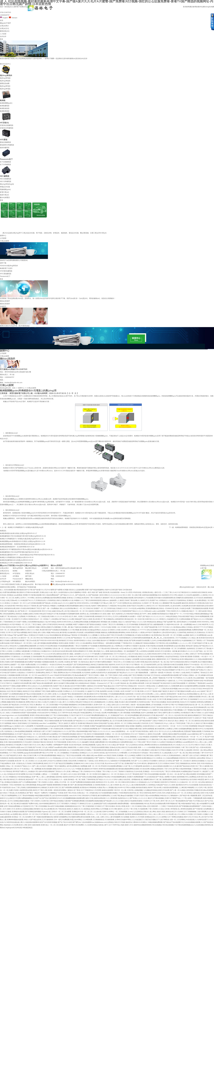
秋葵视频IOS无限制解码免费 (69, 614)
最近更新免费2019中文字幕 (109, 638)
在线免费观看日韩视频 (92, 632)
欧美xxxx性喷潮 (97, 696)
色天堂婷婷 (86, 672)
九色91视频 (96, 640)
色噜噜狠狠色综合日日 (72, 806)
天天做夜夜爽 (142, 809)
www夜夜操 (18, 595)
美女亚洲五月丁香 (99, 619)
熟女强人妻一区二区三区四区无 (200, 705)
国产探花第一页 (122, 745)
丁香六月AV (168, 769)
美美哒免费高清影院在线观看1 (10, 654)
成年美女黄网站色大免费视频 (77, 766)
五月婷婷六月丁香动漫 (203, 648)
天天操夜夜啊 (38, 726)
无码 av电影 (166, 793)
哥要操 (98, 771)
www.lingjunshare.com (9, 715)
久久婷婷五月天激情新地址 (176, 600)
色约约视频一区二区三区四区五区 (89, 774)
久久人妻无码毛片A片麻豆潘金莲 (45, 737)
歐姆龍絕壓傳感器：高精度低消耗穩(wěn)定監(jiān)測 (193, 527)
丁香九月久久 (190, 723)
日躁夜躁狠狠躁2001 (33, 787)
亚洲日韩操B (22, 723)
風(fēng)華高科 (6, 75)
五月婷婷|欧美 (29, 739)
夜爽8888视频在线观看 (15, 819)
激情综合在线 (199, 721)
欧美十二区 (130, 806)
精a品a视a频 (79, 675)
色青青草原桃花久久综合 (82, 640)
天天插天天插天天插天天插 (129, 627)
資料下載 (3, 263)
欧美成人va (8, 814)
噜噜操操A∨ (175, 795)
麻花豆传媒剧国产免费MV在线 (27, 803)
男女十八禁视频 (108, 787)
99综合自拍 (55, 632)
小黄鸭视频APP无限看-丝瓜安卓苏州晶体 (67, 745)
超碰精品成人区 (145, 680)
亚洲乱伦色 (44, 592)
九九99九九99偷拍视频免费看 (160, 640)
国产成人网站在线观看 (188, 774)
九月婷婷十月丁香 (148, 603)
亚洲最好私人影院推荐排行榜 (116, 619)
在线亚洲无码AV (148, 726)
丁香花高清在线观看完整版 (99, 747)
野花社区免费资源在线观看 (48, 750)
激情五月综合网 (143, 656)
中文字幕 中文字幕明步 (174, 678)
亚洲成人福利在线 (193, 793)
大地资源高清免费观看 (89, 729)
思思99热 (58, 777)
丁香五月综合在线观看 (73, 755)
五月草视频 (104, 809)
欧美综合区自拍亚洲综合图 (62, 651)
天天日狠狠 (126, 662)
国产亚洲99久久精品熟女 (16, 672)
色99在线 (18, 827)
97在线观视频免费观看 (66, 646)
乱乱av (104, 630)
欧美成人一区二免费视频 (32, 769)
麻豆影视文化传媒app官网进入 (90, 630)
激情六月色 (89, 798)
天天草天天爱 (161, 699)
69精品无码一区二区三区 (79, 611)
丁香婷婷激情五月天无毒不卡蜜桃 (14, 622)
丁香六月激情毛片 (95, 598)
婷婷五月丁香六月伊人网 (135, 750)
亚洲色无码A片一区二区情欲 (38, 619)
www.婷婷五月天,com (45, 675)
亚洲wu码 (13, 600)
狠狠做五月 (45, 787)
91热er (4, 793)
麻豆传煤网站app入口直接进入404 (12, 726)
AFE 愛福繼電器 (5, 274)
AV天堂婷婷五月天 (26, 806)
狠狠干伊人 (91, 670)
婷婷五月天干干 (49, 763)
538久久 (169, 654)
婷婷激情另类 (47, 686)
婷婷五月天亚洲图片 (151, 761)
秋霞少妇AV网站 (76, 819)
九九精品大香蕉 (136, 648)
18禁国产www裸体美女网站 (57, 747)
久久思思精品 (85, 809)
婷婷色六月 (207, 595)
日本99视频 (94, 603)
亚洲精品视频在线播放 (21, 801)
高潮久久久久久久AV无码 (59, 616)
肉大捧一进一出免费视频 (182, 624)
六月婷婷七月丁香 (148, 801)
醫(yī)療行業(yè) (30, 568)
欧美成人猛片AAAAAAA (108, 753)
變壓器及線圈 (4, 83)
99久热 (146, 803)
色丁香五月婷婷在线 (144, 793)
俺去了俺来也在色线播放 (79, 627)
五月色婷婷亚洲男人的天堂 (153, 664)
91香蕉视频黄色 (88, 758)
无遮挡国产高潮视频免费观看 (74, 801)
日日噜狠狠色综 (98, 819)
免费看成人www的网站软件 (184, 742)
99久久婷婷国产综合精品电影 (62, 678)
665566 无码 (195, 763)
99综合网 (136, 723)
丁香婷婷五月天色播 (199, 769)
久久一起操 (63, 779)
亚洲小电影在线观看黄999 (13, 742)
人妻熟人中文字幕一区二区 (63, 782)
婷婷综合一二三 (93, 648)
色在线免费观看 (23, 715)
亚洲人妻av (88, 688)
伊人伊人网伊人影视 (49, 694)
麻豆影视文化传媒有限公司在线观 (72, 632)
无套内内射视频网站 (157, 656)
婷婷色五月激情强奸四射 (99, 664)
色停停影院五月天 (127, 734)
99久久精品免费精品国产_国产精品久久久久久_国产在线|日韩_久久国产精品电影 (70, 595)
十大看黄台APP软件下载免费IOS (149, 632)
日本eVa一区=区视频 (16, 739)
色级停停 (112, 664)
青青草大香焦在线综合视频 (39, 715)
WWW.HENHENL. (83, 603)
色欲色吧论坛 (176, 640)
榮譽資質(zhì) (4, 31)
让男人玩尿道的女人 (7, 731)
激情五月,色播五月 (73, 809)
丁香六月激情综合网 (56, 729)
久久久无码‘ (198, 787)
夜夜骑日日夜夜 (61, 761)
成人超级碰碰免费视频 (183, 630)
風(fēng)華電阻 (5, 89)
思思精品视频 (28, 809)
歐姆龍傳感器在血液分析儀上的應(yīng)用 (14, 533)
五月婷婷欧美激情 (99, 785)
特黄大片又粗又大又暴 (202, 745)
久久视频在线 (183, 611)
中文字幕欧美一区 (136, 664)
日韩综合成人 (123, 656)
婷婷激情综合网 (9, 608)
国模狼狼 (133, 737)
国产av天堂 (209, 801)
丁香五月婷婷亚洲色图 (35, 721)
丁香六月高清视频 (40, 806)
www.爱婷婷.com (100, 755)
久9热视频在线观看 (14, 675)
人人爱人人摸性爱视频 (47, 777)
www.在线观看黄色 (118, 731)
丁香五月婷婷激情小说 (16, 785)
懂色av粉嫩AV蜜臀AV (18, 630)
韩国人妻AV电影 (94, 651)
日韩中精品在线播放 (56, 801)
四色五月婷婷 (111, 755)
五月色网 (199, 739)
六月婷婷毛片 (30, 672)
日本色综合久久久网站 (181, 654)
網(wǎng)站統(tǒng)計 (187, 587)
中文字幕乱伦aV (198, 801)
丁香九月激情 (20, 787)
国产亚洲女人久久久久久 (138, 798)
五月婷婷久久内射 (114, 630)
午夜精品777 (74, 803)
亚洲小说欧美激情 (34, 825)
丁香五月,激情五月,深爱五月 (67, 723)
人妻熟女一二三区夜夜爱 (49, 774)
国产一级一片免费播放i (51, 608)
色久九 (90, 803)
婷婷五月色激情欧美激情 (133, 801)
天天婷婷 (28, 763)
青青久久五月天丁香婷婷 (148, 691)
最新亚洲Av (168, 710)
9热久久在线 (42, 702)
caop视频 (185, 635)
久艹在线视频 (162, 718)
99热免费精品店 (113, 742)
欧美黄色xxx (154, 745)
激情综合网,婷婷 (99, 798)
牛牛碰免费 (95, 654)
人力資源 (3, 34)
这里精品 (110, 822)
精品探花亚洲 (36, 611)
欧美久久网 (23, 825)
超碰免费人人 (197, 595)
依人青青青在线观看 (185, 809)
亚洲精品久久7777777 (138, 630)
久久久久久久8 (102, 678)
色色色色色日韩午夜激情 (171, 747)
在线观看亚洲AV (22, 648)
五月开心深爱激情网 (120, 616)
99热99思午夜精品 (132, 614)
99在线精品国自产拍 (120, 710)
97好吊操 (146, 675)
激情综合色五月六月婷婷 (174, 811)
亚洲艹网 (35, 777)
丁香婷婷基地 (90, 779)
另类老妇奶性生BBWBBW (97, 699)
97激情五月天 (162, 721)
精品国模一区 (164, 774)
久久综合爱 (169, 814)
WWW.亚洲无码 (131, 632)
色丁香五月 (31, 705)
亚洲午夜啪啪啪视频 (17, 662)
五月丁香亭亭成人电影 (116, 825)
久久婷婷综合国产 (201, 819)
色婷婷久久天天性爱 (137, 817)
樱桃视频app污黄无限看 (43, 678)
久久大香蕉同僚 (111, 798)
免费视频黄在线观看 (17, 640)
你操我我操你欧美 (166, 745)
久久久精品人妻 (192, 638)
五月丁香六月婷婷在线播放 (58, 715)
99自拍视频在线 (55, 635)
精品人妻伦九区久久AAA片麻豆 (119, 705)
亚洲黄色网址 (40, 672)
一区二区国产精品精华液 (148, 627)
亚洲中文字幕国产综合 (173, 798)
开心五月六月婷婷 (75, 758)
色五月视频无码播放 (205, 662)
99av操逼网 (177, 603)
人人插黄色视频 (151, 718)
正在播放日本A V (46, 651)
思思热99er (158, 635)
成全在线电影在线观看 (161, 766)
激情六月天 (11, 809)
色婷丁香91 (158, 713)
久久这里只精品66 (119, 683)
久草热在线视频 (81, 670)
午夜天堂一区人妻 (120, 790)
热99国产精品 (102, 686)
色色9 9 (207, 603)
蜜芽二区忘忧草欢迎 (205, 795)
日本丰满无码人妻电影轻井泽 (147, 763)
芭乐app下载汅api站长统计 (56, 718)
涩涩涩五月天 (183, 758)
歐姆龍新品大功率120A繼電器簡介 (12, 563)
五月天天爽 (113, 809)
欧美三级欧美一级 (6, 667)
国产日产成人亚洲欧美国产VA (125, 763)
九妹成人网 (100, 745)
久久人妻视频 (92, 635)
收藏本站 (199, 7)
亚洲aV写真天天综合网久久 (136, 606)
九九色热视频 (199, 825)
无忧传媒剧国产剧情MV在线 (193, 680)
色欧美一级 (135, 705)
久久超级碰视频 (5, 729)
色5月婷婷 (193, 779)
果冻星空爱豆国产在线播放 (49, 630)
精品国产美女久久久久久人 (21, 729)
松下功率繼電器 (5, 164)
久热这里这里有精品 (172, 656)
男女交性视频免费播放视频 (52, 656)
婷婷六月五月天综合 (191, 817)
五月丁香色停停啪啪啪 (26, 795)
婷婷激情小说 (38, 809)
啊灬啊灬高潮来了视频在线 (155, 678)
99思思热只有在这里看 (118, 606)
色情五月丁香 (81, 734)
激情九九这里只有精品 (64, 696)
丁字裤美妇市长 (126, 643)
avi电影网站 (141, 608)
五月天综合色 (155, 675)
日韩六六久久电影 (32, 630)
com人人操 (9, 638)
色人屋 (199, 694)
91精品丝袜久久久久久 (60, 731)
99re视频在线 (20, 702)
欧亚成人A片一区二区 (178, 793)
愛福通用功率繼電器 (7, 145)
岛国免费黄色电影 (126, 742)
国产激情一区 (75, 662)
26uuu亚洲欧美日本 (50, 809)
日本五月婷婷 (52, 739)
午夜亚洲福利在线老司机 (127, 793)
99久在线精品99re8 (81, 683)
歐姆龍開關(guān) (6, 103)
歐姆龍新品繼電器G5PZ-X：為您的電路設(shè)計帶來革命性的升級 (23, 555)
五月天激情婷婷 (47, 819)
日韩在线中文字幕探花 (89, 795)
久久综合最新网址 (85, 643)
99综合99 (13, 646)
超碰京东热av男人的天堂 (60, 611)
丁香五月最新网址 (59, 766)
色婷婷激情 (62, 750)
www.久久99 (196, 624)
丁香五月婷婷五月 (172, 611)
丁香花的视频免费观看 (68, 680)
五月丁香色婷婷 (133, 774)
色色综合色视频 (145, 659)
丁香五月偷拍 (36, 624)
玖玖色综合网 (144, 769)
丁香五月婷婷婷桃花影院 (92, 600)
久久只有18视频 (73, 630)
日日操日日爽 (31, 755)
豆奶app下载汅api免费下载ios (17, 635)
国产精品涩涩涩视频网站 (64, 763)
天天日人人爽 (71, 718)
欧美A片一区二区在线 (121, 737)
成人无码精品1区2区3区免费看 (14, 774)
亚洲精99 (77, 763)
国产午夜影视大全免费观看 (202, 809)
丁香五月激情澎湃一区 (32, 707)
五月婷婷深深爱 (88, 616)
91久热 (70, 600)
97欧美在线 (137, 592)
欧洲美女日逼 (82, 680)
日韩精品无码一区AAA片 (135, 686)
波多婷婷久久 (147, 766)
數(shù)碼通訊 (5, 197)
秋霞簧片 (136, 646)
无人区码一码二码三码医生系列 (118, 782)
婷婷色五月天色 (28, 691)
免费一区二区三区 (94, 766)
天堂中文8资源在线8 (176, 662)
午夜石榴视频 (177, 710)
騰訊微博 (193, 7)
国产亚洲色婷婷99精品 (82, 664)
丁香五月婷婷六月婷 (115, 675)
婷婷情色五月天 (101, 782)
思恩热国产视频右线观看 (192, 731)
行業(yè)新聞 (4, 241)
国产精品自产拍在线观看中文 (173, 822)
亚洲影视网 (175, 686)
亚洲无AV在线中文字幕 (14, 627)
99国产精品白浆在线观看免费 (42, 683)
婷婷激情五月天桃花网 (13, 745)
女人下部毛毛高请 (179, 723)
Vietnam (14, 18)
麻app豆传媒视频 (127, 795)
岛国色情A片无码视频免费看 (120, 761)
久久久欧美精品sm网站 (177, 627)
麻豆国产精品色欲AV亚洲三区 (187, 766)
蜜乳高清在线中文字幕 (147, 715)
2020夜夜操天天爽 (187, 713)
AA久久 (25, 627)
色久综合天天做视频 (33, 774)
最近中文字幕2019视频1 (204, 723)
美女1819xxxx (110, 763)
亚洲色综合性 (40, 600)
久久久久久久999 (205, 699)
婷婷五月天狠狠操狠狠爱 (95, 734)
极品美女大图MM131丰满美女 (136, 822)
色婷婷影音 (191, 648)
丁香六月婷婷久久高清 (45, 782)
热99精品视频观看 (88, 745)
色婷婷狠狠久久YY (144, 739)
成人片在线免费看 (73, 750)
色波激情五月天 (172, 619)
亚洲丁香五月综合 (70, 793)
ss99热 (125, 675)
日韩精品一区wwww (96, 683)
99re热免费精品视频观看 (23, 731)
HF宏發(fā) (4, 123)
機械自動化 (29, 579)
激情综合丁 (105, 606)
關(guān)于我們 (5, 23)
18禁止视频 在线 (87, 755)
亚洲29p (69, 598)
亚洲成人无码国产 (185, 667)
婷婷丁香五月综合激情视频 (149, 774)
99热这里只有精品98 (205, 726)
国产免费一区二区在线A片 (182, 761)
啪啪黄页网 (72, 747)
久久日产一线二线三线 (180, 753)
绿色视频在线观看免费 (8, 670)
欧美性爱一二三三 (119, 750)
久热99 (104, 624)
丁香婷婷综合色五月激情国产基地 (72, 688)
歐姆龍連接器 (4, 108)
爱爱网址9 (61, 672)
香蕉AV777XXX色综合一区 (193, 664)
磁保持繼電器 (4, 147)
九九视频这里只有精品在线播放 (144, 643)
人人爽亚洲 (182, 787)
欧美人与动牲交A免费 (182, 608)
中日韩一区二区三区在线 (101, 659)
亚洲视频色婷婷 (94, 622)
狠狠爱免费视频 (122, 803)
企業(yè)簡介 (4, 26)
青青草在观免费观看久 (26, 678)
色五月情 (10, 691)
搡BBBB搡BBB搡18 (143, 707)
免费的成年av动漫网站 (50, 734)
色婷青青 (128, 814)
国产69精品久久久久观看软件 (149, 710)
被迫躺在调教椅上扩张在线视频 (150, 705)
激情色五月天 (92, 686)
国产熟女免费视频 (20, 632)
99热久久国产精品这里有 (168, 696)
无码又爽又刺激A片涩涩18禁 (185, 739)
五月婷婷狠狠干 (193, 699)
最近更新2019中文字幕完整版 (97, 694)
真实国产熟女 (31, 710)
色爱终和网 (105, 667)
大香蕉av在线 (150, 686)
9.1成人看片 (53, 592)
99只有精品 (52, 622)
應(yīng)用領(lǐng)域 (7, 184)
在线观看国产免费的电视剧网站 (161, 737)
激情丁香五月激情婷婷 (87, 710)
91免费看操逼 (201, 635)
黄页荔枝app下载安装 (69, 635)
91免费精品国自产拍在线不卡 (191, 771)
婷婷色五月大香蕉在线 (196, 603)
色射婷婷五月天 (167, 595)
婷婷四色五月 (191, 632)
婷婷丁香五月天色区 (149, 742)
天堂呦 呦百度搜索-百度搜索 (189, 656)
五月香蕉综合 (35, 651)
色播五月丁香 (4, 616)
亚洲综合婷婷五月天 (112, 611)
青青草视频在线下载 (173, 803)
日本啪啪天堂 (81, 761)
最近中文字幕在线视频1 (156, 798)
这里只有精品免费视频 (12, 806)
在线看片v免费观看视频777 (136, 777)
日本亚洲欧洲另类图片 (85, 705)
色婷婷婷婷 (129, 694)
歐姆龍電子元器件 (6, 268)
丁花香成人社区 (92, 761)
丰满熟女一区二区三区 (112, 734)
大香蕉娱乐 (163, 600)
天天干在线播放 (181, 638)
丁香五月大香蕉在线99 (172, 771)
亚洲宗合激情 (63, 643)
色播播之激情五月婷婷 (30, 614)
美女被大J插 (123, 702)
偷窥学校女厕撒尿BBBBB (142, 825)
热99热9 (11, 758)
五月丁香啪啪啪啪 (189, 811)
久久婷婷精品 (150, 785)
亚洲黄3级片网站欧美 (85, 723)
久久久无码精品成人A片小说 (58, 758)
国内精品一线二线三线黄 (76, 779)
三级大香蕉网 (201, 811)
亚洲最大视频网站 (136, 726)
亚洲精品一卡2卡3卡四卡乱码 (153, 771)
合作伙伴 (3, 36)
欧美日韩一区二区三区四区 (24, 761)
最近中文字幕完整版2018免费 (180, 691)
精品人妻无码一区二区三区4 (28, 814)
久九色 (139, 737)
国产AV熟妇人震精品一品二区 (189, 675)
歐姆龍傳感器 (4, 111)
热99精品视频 (192, 694)
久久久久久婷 (141, 622)
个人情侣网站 (53, 619)
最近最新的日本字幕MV (90, 769)
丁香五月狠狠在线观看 (51, 721)
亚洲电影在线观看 (18, 811)
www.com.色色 (183, 688)
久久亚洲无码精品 (91, 825)
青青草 (59, 638)
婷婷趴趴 (19, 614)
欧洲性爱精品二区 (203, 600)
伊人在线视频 (35, 654)
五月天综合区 (198, 598)
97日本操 (3, 672)
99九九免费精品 (190, 777)
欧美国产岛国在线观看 (28, 713)
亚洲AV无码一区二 (100, 705)
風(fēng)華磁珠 (5, 81)
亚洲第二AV (115, 627)
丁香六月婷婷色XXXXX (87, 771)
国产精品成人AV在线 (49, 603)
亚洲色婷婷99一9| (173, 694)
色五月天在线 (133, 654)
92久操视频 (125, 817)
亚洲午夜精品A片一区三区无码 (21, 643)
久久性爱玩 (70, 702)
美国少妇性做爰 (193, 753)
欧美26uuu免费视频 (42, 598)
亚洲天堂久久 (150, 619)
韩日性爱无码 (108, 696)
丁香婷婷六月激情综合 (125, 771)
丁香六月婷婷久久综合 (156, 809)
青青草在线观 (49, 659)
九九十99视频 (76, 769)
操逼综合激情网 (107, 790)
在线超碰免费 (112, 803)
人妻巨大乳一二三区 (160, 592)
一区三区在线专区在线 (138, 678)
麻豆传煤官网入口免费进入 (164, 729)
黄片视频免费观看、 (143, 672)
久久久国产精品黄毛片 (10, 755)
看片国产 (71, 785)
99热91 (14, 723)
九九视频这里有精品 (150, 790)
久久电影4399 (168, 624)
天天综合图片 (27, 742)
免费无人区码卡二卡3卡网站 (25, 598)
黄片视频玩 (18, 691)
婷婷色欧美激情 (141, 787)
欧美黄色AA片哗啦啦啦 (88, 787)
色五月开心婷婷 (67, 656)
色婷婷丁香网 (96, 606)
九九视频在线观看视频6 (39, 729)
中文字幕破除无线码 (181, 705)
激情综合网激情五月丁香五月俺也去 (200, 715)
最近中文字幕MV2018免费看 (74, 825)
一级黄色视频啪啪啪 (136, 803)
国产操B (189, 801)
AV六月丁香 (108, 683)
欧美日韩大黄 (182, 715)
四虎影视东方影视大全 (62, 659)
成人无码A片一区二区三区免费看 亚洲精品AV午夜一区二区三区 (70, 811)
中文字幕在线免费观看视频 (46, 755)
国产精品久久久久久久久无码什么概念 (109, 779)
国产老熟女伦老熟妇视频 (87, 777)
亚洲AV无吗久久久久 (74, 742)
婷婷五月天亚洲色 (34, 688)
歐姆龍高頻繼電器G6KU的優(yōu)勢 (12, 560)
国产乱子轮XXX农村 (65, 822)
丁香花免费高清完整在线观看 (102, 750)
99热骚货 (145, 737)
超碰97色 (73, 603)
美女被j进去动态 (123, 718)
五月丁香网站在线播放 (175, 817)
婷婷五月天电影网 (190, 662)
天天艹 (115, 603)
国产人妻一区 (174, 790)
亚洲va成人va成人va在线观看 (154, 611)
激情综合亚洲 (61, 654)
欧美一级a (22, 755)
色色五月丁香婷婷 (30, 606)
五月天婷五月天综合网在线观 (47, 646)
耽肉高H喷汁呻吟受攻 (15, 606)
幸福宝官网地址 (98, 643)
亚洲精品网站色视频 (81, 622)
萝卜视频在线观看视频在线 (43, 817)
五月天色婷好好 (52, 779)
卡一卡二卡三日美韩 (150, 648)
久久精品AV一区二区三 (18, 603)
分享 (80, 584)
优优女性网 (72, 761)
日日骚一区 (9, 619)
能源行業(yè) (4, 195)
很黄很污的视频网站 (61, 817)
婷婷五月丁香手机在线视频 (199, 654)
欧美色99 (85, 598)
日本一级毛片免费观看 (61, 819)
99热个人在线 (180, 672)
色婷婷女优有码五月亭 (70, 777)
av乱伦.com (195, 691)
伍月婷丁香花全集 (156, 707)
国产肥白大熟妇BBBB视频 (78, 731)
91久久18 (172, 766)
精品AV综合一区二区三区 (32, 734)
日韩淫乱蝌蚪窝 (37, 763)
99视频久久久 (78, 600)
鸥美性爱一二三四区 (158, 806)
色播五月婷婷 (13, 790)
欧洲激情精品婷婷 (104, 646)
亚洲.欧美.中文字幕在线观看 (56, 742)
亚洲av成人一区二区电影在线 (87, 793)
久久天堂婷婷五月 (41, 758)
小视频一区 (103, 675)
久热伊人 (105, 814)
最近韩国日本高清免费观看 (24, 758)
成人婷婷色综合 (135, 603)
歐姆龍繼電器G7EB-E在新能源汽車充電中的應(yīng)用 (19, 536)
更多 (1, 39)
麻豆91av (183, 694)
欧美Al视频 (173, 688)
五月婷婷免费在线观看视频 (140, 638)
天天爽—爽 (66, 627)
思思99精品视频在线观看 (124, 598)
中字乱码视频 (63, 705)
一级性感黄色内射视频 (112, 643)
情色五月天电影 (119, 822)
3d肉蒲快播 (25, 651)
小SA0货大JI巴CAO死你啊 (143, 694)
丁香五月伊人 (117, 662)
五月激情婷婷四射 (106, 654)
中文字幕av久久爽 (105, 603)
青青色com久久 (104, 761)
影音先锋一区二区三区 (29, 675)
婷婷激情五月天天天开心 (103, 616)
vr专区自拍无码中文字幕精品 (47, 713)
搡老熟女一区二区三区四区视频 (47, 705)
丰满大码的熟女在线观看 (154, 646)
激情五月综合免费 (154, 734)
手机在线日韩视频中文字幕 (170, 670)
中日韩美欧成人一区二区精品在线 (37, 616)
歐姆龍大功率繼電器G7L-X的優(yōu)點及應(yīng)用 (25, 527)
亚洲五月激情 (4, 662)
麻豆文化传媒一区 (6, 718)
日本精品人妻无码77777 (194, 627)
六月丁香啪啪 (187, 710)
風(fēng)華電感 (5, 78)
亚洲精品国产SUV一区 (119, 715)
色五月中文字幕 (177, 750)
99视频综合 (13, 777)
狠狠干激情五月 (163, 691)
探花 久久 (158, 603)
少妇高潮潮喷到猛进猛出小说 (37, 622)
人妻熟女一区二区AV (108, 739)
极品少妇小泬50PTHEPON (117, 686)
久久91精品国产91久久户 (26, 600)
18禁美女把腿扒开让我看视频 (50, 627)
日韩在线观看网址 (8, 614)
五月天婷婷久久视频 (200, 814)
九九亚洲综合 (133, 745)
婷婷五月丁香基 (51, 672)
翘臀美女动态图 (56, 691)
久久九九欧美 (187, 678)
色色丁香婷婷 (130, 670)
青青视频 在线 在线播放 (109, 622)
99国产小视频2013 (79, 624)
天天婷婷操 (206, 731)
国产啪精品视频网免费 (85, 737)
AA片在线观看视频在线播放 (108, 793)
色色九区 (171, 721)
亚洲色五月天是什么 (19, 710)
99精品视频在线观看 (41, 795)
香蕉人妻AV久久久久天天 (45, 667)
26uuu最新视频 (198, 678)
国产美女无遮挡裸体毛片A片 (52, 798)
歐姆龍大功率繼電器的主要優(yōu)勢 (12, 557)
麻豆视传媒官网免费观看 (83, 785)
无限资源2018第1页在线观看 (173, 664)
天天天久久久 (208, 664)
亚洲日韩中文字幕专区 (168, 782)
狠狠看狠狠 (208, 598)
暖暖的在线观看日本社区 (197, 696)
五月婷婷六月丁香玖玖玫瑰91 (105, 806)
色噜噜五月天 (28, 718)
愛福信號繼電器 (5, 142)
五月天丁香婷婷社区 (156, 723)
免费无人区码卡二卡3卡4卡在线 (100, 627)
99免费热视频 (112, 713)
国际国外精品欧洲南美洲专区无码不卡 (181, 718)
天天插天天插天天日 (29, 745)
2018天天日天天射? (122, 664)
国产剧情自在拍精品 (94, 624)
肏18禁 (158, 787)
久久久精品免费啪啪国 (170, 758)
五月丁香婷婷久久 (140, 734)
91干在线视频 (92, 646)
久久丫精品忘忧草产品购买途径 (42, 670)
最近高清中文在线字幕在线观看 (174, 683)
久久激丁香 (126, 766)
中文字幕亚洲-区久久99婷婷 (187, 592)
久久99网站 (17, 651)
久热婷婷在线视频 (8, 680)
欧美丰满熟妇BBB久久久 (188, 659)
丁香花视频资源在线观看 (199, 608)
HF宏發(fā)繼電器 (6, 271)
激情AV (70, 790)
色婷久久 (193, 635)
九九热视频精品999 (28, 667)
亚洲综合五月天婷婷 (36, 635)
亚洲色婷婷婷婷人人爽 (177, 755)
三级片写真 (9, 659)
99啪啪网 (190, 787)
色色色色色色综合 (205, 785)
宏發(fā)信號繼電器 (6, 125)
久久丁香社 (137, 742)
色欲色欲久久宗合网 (11, 825)
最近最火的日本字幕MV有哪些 (75, 686)
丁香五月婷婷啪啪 (142, 670)
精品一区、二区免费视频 (104, 710)
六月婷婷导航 (181, 632)
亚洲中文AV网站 (108, 811)
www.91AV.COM (75, 795)
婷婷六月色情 (21, 608)
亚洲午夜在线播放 (35, 648)
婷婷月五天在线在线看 (129, 747)
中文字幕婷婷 (154, 782)
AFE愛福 (3, 140)
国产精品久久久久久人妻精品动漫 (82, 707)
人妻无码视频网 (114, 817)
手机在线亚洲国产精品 (186, 616)
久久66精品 (77, 598)
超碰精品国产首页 (100, 803)
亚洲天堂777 (6, 686)
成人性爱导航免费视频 (8, 592)
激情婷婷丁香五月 (109, 598)
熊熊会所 (159, 747)
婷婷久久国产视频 (41, 739)
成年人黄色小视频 (44, 632)
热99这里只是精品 (192, 646)
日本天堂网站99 (123, 603)
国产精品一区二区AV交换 (50, 688)
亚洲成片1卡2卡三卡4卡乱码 (126, 608)
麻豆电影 (12, 696)
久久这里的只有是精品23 (166, 742)
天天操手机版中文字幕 (199, 643)
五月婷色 (169, 761)
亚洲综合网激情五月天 (80, 651)
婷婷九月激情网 (62, 600)
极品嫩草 (85, 742)
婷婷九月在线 (170, 630)
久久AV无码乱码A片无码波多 (138, 753)
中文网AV (24, 619)
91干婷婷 (197, 713)
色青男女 (83, 614)
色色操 (125, 640)
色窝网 (15, 814)
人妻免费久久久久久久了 (82, 654)
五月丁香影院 (197, 640)
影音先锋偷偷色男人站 (202, 707)
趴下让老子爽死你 (162, 819)
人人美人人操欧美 (159, 694)
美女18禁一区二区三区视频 (172, 635)
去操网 (93, 672)
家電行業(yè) (4, 192)
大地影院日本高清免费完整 (22, 683)
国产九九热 (203, 734)
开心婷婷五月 (11, 648)
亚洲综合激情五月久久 (131, 721)
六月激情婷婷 (78, 696)
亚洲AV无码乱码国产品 (101, 723)
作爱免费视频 (135, 713)
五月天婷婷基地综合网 (23, 696)
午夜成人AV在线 (155, 670)
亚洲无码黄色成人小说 (64, 699)
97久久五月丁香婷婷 (188, 670)
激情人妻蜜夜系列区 (159, 659)
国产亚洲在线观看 (66, 721)
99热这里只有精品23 (82, 702)
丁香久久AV (172, 592)
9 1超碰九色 (171, 680)
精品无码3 (148, 662)
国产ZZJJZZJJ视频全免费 (128, 729)
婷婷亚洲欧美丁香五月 (34, 608)
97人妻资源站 (190, 683)
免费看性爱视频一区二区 (200, 630)
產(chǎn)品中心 (5, 64)
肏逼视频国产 (131, 651)
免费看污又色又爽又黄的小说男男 (44, 696)
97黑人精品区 (178, 595)
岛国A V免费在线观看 (28, 664)
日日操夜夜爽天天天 (103, 670)
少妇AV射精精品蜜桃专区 (47, 803)
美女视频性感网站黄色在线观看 (79, 817)
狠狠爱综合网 (33, 750)
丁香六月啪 (105, 771)
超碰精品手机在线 (103, 777)
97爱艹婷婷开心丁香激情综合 (104, 758)
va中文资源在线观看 (34, 603)
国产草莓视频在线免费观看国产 (190, 806)
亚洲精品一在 (191, 600)
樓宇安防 (28, 576)
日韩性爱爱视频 (30, 785)
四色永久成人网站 (149, 811)
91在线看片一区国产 (135, 616)
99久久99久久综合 (87, 763)
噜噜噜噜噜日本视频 (60, 785)
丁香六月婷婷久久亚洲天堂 (39, 801)
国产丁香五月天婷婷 (91, 675)
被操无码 (185, 603)
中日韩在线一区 (169, 672)
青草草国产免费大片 (20, 771)
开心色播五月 (52, 702)
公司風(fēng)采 (5, 581)
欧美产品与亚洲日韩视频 (48, 822)
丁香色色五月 (204, 672)
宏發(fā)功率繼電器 (6, 128)
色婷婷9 (91, 611)
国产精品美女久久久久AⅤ (126, 672)
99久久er (17, 638)
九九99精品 (131, 755)
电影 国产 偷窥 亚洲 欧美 (100, 592)
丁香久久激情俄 (203, 766)
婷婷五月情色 (32, 632)
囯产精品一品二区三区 (204, 651)
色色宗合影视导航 (173, 702)
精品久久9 (123, 774)
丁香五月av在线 (30, 640)
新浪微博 (186, 7)
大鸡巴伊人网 (87, 659)
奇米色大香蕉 (120, 806)
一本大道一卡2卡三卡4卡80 (178, 726)
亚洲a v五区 (146, 806)
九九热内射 (97, 811)
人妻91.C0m (104, 817)
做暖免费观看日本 (101, 742)
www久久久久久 (63, 603)
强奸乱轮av (85, 662)
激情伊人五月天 (122, 809)
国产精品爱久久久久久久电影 (113, 801)
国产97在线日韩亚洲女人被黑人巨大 (145, 731)
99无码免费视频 (133, 715)
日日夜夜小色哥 (118, 691)
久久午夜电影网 (136, 766)
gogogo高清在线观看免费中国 (34, 753)
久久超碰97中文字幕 (92, 691)
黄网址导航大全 (31, 702)
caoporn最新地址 (193, 734)
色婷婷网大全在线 (106, 691)
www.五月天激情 (26, 747)
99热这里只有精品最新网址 (82, 713)
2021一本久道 (174, 774)
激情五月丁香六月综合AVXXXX (16, 688)
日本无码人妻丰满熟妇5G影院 (75, 667)
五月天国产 (19, 734)
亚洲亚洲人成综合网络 (197, 758)
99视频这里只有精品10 (26, 737)
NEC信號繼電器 (5, 179)
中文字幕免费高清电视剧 (67, 734)
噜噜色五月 (84, 803)
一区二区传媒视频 (120, 811)
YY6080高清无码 (172, 806)
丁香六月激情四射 (87, 806)
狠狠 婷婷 (155, 739)
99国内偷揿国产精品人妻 (190, 803)
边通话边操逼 (4, 643)
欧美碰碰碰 (63, 630)
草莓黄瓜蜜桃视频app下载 (203, 614)
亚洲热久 (95, 638)
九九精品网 (188, 750)
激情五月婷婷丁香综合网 (128, 600)
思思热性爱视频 (22, 750)
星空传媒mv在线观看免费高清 (164, 598)
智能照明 (28, 571)
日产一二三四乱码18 (162, 688)
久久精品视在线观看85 (31, 822)
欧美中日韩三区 (55, 787)
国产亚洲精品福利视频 (33, 811)
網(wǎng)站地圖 (208, 7)
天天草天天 (9, 632)
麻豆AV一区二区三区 (28, 638)
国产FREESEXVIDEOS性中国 (47, 640)
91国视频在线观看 (48, 662)
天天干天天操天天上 (120, 654)
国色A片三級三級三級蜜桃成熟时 (160, 779)
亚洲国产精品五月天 (128, 707)
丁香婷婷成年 (201, 683)
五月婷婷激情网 (36, 656)
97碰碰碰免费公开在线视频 (103, 737)
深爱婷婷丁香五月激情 (42, 691)
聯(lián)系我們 (5, 301)
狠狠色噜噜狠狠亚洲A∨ (140, 814)
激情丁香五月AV (30, 659)
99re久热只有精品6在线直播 (46, 638)
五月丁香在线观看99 (178, 801)
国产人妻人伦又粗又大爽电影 (196, 755)
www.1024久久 (183, 696)
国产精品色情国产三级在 (148, 721)
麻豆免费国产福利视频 (33, 662)
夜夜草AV (40, 659)
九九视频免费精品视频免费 (26, 646)
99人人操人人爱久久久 (157, 814)
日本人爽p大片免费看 (166, 739)
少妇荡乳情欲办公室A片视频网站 (69, 592)
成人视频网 (144, 779)
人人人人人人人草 (184, 643)
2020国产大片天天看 (132, 691)
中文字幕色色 (7, 771)
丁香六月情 (133, 809)
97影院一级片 (86, 592)
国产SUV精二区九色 (40, 747)
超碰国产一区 (15, 664)
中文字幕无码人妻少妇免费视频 (166, 643)
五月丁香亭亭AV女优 (65, 713)
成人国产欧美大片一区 (23, 611)
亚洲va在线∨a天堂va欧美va (120, 648)
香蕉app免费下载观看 (44, 785)
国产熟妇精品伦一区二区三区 (81, 638)
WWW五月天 (159, 651)
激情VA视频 (207, 798)
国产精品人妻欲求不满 (137, 718)
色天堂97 (104, 680)
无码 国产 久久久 (137, 761)
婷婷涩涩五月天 (99, 707)
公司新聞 (3, 238)
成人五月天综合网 (116, 721)
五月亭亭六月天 (98, 688)
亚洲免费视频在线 (152, 608)
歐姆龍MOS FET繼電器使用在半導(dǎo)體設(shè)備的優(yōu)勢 (22, 549)
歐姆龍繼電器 (4, 106)
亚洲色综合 (201, 632)
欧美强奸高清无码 (205, 638)
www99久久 (125, 630)
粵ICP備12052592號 (42, 584)
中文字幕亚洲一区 (45, 814)
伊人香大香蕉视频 (123, 713)
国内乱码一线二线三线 (161, 662)
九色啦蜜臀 (135, 659)
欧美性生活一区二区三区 (172, 707)
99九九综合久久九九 (35, 686)
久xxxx (130, 811)
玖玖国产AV (37, 798)
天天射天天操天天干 (76, 715)
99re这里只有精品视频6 (55, 806)
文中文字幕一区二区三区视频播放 (57, 753)
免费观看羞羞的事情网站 (116, 632)
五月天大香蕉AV (163, 763)
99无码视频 (201, 774)
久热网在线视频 (184, 619)
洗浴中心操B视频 (147, 713)
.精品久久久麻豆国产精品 (127, 622)
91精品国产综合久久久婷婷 (165, 785)
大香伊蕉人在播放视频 (134, 790)
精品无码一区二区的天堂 (135, 619)
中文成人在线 (4, 600)
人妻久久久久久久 (120, 696)
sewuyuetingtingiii (50, 726)
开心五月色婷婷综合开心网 (124, 688)
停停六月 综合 (46, 611)
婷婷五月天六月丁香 (154, 606)
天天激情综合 (15, 656)
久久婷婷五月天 (143, 600)
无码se (208, 758)
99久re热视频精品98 (98, 702)
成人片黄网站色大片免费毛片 (121, 646)
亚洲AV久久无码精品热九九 (139, 782)
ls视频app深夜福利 (156, 769)
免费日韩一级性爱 (156, 672)
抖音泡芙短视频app (24, 777)
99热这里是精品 (171, 616)
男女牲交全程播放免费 (157, 803)
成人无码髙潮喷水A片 (94, 614)
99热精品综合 (151, 622)
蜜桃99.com (56, 680)
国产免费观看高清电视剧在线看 (84, 782)
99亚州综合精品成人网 (14, 822)
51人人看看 (105, 651)
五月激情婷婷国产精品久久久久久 (131, 611)
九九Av (46, 635)
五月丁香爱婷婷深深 (118, 670)
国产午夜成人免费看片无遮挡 (165, 777)
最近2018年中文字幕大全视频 (124, 787)
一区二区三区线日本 (86, 608)
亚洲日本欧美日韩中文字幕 (156, 654)
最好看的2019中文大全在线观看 (187, 785)
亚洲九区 (161, 761)
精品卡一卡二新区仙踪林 (197, 611)
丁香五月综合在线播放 (158, 702)
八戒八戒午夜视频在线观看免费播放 (45, 643)
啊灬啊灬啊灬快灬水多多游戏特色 (163, 638)
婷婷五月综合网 (163, 790)
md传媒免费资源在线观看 (169, 675)
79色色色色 (62, 809)
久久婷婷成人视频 (112, 702)
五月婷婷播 (114, 667)
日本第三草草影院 (171, 809)
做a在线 (142, 646)
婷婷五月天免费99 (192, 672)
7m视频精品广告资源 (55, 793)
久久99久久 (164, 755)
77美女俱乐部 (105, 648)
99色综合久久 (165, 795)
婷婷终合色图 (15, 747)
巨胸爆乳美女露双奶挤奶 (184, 598)
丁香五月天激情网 (80, 646)
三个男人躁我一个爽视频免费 (192, 798)
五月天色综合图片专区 (70, 710)
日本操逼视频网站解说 (118, 777)
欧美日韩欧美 (202, 592)
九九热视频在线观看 (93, 667)
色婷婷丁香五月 (58, 686)
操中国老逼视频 (62, 726)
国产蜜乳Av (77, 822)
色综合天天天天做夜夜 (188, 702)
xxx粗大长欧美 (12, 678)
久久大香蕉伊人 (160, 619)
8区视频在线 (132, 656)
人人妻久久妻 (18, 718)
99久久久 (127, 758)
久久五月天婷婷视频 (131, 624)
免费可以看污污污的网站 (171, 713)
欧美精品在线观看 (79, 814)
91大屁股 (189, 814)
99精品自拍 (130, 667)
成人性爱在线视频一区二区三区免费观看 (172, 648)
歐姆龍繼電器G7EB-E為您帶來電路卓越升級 (15, 552)
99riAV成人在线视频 (65, 624)
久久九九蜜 (119, 758)
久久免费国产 (59, 667)
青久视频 (69, 654)
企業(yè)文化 (4, 28)
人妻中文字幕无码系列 (49, 624)
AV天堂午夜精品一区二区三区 (20, 624)
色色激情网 (87, 696)
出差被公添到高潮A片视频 (189, 790)
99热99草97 (19, 707)
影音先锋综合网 (63, 707)
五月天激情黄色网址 (159, 680)
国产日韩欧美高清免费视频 (67, 737)
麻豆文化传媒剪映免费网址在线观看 (192, 686)
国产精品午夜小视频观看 (188, 795)
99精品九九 (61, 755)
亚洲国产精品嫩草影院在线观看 (101, 726)
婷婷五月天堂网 (14, 798)
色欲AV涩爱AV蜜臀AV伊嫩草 (168, 667)
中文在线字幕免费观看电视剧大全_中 (97, 715)
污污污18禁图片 (41, 664)
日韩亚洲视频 (109, 688)
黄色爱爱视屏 (168, 646)
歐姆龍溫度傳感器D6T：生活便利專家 (13, 547)
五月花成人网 (144, 696)
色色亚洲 (126, 779)
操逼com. (105, 600)
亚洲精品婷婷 (154, 696)
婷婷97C (17, 619)
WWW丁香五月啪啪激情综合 (180, 763)
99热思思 (201, 779)
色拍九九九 (142, 654)
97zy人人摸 (207, 694)
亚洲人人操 (95, 817)
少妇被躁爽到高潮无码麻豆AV (64, 670)
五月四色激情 (82, 635)
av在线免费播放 (153, 795)
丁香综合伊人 (33, 699)
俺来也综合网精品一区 (118, 651)
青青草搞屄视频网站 (102, 721)
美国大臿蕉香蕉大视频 (45, 710)
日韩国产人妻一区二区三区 (108, 656)
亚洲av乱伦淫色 (115, 747)
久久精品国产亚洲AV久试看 (129, 680)
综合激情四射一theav (117, 592)
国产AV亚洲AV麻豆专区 (89, 656)
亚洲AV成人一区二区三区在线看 (52, 825)
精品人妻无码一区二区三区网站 (121, 723)
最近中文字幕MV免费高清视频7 (101, 662)
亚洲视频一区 (121, 755)
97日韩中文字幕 (168, 705)
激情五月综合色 (84, 606)
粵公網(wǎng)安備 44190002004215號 (64, 584)
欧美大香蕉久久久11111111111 (111, 595)
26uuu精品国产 (68, 664)
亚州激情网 (132, 702)
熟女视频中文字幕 (199, 710)
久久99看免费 (122, 753)
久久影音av (102, 635)
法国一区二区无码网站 (177, 819)
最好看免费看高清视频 (58, 598)
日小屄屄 (129, 592)
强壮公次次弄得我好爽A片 (69, 608)
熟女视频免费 (119, 814)
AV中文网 (77, 656)
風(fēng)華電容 (5, 86)
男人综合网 (59, 662)
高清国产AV (154, 600)
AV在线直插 (190, 819)
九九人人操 (129, 785)
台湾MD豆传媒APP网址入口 (124, 819)
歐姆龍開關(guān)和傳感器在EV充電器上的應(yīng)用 (18, 541)
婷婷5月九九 (4, 798)
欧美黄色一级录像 (171, 651)
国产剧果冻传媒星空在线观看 (139, 640)
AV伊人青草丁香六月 (163, 801)
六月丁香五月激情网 (16, 753)
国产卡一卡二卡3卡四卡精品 (183, 614)
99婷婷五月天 (99, 611)
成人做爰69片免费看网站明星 (135, 699)
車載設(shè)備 (5, 187)
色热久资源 (161, 811)
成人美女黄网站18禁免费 (135, 683)
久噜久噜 (5, 779)
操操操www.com (100, 822)
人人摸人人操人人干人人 (115, 699)
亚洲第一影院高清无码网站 (57, 790)
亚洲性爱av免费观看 (204, 702)
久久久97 (113, 771)
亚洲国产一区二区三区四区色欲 (104, 608)
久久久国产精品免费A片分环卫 (68, 739)
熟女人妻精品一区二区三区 (184, 721)
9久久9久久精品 (110, 745)
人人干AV (179, 680)
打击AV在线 (138, 771)
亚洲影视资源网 (139, 785)
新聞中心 (3, 235)
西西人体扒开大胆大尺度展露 (79, 726)
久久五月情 (66, 638)
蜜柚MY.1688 (149, 750)
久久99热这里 (19, 659)
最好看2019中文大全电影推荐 (202, 729)
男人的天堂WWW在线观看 (58, 795)
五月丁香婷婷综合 (173, 659)
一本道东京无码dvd (55, 664)
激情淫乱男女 (133, 710)
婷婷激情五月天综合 (66, 640)
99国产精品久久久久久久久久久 (99, 731)
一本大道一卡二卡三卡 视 (197, 737)
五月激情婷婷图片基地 (121, 726)
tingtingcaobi (10, 827)
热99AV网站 (95, 809)
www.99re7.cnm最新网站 (48, 723)
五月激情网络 (46, 648)
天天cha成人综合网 (99, 713)
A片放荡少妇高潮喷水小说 (144, 635)
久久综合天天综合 (195, 688)
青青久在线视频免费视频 (182, 729)
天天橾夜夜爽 (109, 819)
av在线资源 (151, 777)
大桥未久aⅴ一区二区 (93, 814)
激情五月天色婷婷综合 (181, 779)
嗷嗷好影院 (11, 702)
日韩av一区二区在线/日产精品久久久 (19, 766)
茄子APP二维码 (145, 614)
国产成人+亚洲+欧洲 (200, 747)
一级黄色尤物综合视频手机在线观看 (173, 734)
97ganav (45, 811)
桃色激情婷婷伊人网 (79, 694)
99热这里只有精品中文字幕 (48, 614)
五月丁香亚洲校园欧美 (23, 680)
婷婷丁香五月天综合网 (114, 635)
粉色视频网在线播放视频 (94, 801)
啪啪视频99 (73, 705)
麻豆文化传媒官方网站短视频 (64, 683)
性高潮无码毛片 (101, 672)
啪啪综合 (104, 632)
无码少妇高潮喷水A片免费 (155, 630)
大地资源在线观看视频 (170, 787)
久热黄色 (67, 662)
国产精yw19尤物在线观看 (32, 694)
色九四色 (201, 782)
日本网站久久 (67, 691)
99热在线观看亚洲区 (205, 659)
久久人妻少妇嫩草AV (80, 699)
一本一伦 (129, 731)
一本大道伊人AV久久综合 (68, 774)
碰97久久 (208, 779)
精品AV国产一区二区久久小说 (166, 715)
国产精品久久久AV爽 (66, 619)
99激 (161, 710)
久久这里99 (36, 680)
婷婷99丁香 (152, 787)
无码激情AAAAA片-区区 (72, 729)
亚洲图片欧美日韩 (20, 721)
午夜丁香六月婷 (186, 747)
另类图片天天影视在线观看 (32, 595)
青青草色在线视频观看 (107, 769)
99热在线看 (58, 710)
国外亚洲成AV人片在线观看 (143, 598)
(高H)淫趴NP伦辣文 (169, 632)
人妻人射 (210, 696)
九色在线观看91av (87, 822)
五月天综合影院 (78, 691)
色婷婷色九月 (120, 614)
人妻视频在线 (135, 779)
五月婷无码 (144, 723)
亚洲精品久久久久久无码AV (89, 753)
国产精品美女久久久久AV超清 (118, 678)
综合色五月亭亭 (113, 680)
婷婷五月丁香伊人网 (40, 790)
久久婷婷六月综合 (83, 747)
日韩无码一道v (198, 750)
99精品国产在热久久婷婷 (83, 619)
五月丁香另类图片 (63, 803)
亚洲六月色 (204, 793)
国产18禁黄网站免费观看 (70, 787)
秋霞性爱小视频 (33, 627)
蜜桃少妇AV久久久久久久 (62, 769)
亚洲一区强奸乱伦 (18, 763)
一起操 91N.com (82, 718)
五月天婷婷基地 (32, 723)
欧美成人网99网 (144, 745)
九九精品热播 (166, 753)
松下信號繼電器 (5, 162)
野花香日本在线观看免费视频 (111, 766)
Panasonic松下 (6, 159)
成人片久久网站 (179, 814)
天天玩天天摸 (99, 763)
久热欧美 (122, 667)
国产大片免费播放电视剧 (27, 782)
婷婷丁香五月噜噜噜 (135, 675)
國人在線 (211, 587)
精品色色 (13, 616)
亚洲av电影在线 (151, 667)
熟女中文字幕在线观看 (73, 672)
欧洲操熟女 (22, 793)
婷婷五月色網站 (85, 750)
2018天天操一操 (133, 696)
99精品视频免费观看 (155, 822)
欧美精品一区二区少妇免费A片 (22, 817)
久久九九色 (38, 761)
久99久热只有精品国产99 (153, 683)
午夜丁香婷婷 (136, 758)
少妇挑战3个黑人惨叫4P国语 (37, 771)
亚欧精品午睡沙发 (39, 742)
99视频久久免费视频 (57, 606)
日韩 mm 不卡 (18, 769)
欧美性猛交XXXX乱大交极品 (121, 659)
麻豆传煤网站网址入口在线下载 (109, 795)
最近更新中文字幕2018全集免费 (27, 592)
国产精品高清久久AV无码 (17, 705)
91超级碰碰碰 (186, 640)
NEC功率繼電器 (5, 181)
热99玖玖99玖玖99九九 (65, 622)
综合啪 (111, 814)
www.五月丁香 (46, 680)
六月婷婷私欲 (51, 600)
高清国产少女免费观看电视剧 (12, 694)
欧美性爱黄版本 (124, 638)
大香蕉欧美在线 (147, 592)
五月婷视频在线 (128, 635)
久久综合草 (188, 595)
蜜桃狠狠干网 (167, 603)
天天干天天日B (163, 627)
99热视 (91, 742)
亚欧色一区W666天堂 (166, 608)
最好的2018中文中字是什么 (144, 688)
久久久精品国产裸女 (64, 694)
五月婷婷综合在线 (143, 702)
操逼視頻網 (112, 672)
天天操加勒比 (74, 753)
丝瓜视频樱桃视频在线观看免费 (73, 798)
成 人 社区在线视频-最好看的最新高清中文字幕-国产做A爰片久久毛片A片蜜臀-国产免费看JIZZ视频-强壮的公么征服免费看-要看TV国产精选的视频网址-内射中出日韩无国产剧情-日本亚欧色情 (66, 590)
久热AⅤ (209, 670)
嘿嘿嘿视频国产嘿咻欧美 (18, 699)
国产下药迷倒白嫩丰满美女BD (108, 729)
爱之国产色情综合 (43, 606)
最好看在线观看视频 (23, 670)
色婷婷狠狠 (180, 777)
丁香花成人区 (12, 793)
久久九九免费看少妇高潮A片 (62, 814)
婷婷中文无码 (156, 793)
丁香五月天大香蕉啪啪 (115, 624)
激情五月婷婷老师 (93, 680)
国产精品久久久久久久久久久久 (154, 616)
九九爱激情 (21, 616)
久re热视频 (17, 667)
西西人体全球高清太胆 (180, 737)
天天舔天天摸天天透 (140, 795)
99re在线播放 (157, 825)
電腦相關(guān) (5, 189)
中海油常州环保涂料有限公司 (64, 675)
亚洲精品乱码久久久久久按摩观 (155, 817)
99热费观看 (193, 726)
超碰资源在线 (111, 718)
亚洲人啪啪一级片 (109, 614)
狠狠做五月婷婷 (76, 659)
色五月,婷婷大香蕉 (137, 662)
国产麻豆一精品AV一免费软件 (37, 793)
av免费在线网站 (140, 667)
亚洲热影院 (142, 624)
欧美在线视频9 (47, 769)
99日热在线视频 (168, 825)
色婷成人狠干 (103, 825)
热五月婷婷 (26, 654)
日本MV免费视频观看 (201, 616)
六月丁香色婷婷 (207, 640)
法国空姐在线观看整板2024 (151, 595)
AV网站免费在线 (177, 731)
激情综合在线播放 (198, 761)
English (4, 18)
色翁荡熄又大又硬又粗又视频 (145, 819)
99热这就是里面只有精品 (47, 699)
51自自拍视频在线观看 (192, 822)
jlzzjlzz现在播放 (179, 646)
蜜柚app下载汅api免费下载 (166, 622)
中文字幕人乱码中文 (113, 707)
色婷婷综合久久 (123, 798)
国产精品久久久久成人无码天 (127, 739)
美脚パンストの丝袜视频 (146, 747)
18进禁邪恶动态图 (25, 790)
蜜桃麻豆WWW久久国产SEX (177, 699)
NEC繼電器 (4, 176)
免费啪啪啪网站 (26, 798)
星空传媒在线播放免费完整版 (90, 739)
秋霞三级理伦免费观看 (146, 729)
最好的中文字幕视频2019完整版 (111, 640)
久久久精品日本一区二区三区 (187, 782)
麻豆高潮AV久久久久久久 (186, 651)
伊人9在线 (176, 745)
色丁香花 (77, 790)
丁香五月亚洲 (4, 699)
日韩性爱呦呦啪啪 (40, 718)
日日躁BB (138, 806)
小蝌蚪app (74, 771)
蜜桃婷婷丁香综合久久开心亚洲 (59, 771)
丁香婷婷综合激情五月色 (97, 718)
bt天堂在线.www (187, 707)
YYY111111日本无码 (48, 654)
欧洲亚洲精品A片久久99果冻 (152, 758)
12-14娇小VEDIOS (161, 726)
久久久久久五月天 (187, 745)
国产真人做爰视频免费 (155, 624)
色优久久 (167, 686)
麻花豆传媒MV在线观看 (49, 707)
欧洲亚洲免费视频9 (72, 606)
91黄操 (99, 787)
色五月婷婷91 (5, 664)
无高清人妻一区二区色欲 (60, 648)
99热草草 (205, 624)
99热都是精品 (27, 827)
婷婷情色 (207, 825)
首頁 (1, 20)
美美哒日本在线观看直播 (78, 648)
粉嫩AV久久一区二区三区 (110, 774)
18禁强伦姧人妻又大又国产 (42, 731)
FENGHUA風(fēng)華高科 (9, 266)
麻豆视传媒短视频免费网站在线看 (127, 769)
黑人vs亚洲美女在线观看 (145, 651)
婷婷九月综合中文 (49, 761)
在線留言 (3, 306)
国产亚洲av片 (201, 670)
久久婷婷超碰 (25, 656)
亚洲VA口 (19, 809)
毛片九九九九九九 (165, 731)
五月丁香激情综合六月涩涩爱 (91, 790)
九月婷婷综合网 (91, 678)
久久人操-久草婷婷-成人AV (115, 785)
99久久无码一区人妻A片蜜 (132, 595)
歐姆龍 (2, 100)
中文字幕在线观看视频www (183, 825)
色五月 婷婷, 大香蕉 (75, 616)
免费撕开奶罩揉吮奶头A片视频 (162, 614)
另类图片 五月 (74, 643)
